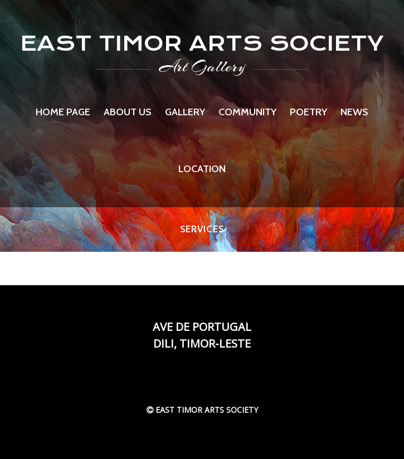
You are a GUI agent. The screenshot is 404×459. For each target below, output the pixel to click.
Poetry (308, 112)
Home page (63, 112)
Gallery (185, 112)
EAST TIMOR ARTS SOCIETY (202, 43)
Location (202, 168)
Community (247, 112)
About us (128, 112)
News (354, 112)
